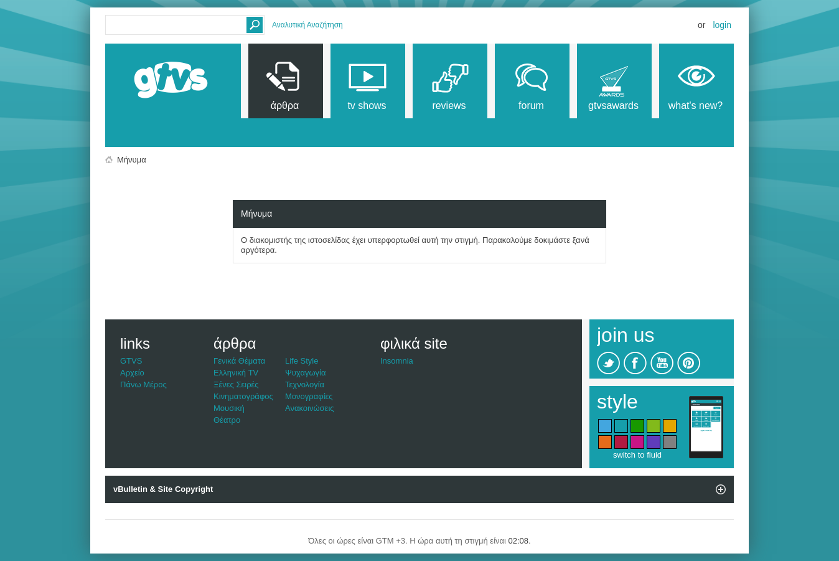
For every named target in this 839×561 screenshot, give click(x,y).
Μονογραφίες (309, 396)
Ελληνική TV (235, 372)
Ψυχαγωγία (305, 372)
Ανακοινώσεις (309, 408)
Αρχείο (132, 372)
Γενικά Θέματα (239, 360)
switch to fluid (637, 455)
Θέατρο (226, 420)
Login (722, 25)
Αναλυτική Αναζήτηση (307, 25)
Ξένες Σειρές (236, 384)
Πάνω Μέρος (143, 384)
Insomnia (396, 360)
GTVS (131, 360)
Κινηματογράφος (243, 396)
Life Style (301, 360)
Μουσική (229, 408)
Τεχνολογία (304, 384)
